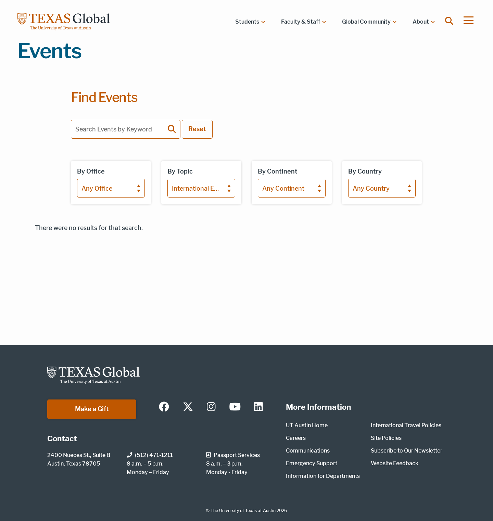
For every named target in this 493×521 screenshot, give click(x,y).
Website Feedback (394, 463)
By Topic (180, 171)
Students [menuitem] (247, 21)
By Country (365, 171)
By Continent (278, 171)
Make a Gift (92, 408)
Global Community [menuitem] (366, 21)
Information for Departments (323, 476)
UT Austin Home (307, 425)
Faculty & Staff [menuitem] (300, 21)
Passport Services (233, 455)
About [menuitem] (421, 21)
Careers (296, 438)
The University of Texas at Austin (243, 510)
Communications (308, 450)
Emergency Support (311, 463)
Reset (197, 128)
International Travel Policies (406, 425)
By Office (91, 171)
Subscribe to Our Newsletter (406, 450)
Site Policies (386, 438)
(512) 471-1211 (150, 455)
